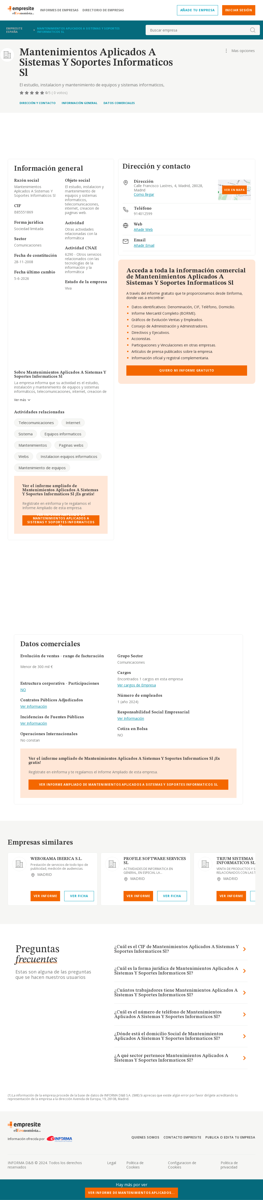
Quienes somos (145, 1137)
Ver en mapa (234, 190)
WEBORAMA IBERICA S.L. (56, 859)
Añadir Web (143, 230)
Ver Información (33, 706)
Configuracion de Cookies (182, 1165)
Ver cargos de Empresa (136, 685)
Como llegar (144, 194)
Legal (111, 1162)
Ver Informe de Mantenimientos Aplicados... (131, 1193)
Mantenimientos (32, 445)
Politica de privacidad (229, 1165)
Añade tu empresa (197, 10)
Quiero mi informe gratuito (186, 370)
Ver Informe (45, 896)
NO (23, 690)
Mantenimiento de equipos (42, 467)
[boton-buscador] (253, 30)
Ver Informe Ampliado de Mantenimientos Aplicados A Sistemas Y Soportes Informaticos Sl (61, 520)
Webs (23, 456)
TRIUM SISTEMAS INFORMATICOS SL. (236, 861)
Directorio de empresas (103, 10)
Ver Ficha (79, 896)
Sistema (25, 433)
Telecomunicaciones (36, 422)
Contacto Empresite (182, 1137)
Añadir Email (144, 245)
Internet (73, 422)
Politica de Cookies (135, 1165)
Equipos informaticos (62, 433)
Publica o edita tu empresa (230, 1137)
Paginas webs (71, 445)
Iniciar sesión (238, 10)
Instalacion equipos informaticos (69, 456)
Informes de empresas (59, 10)
